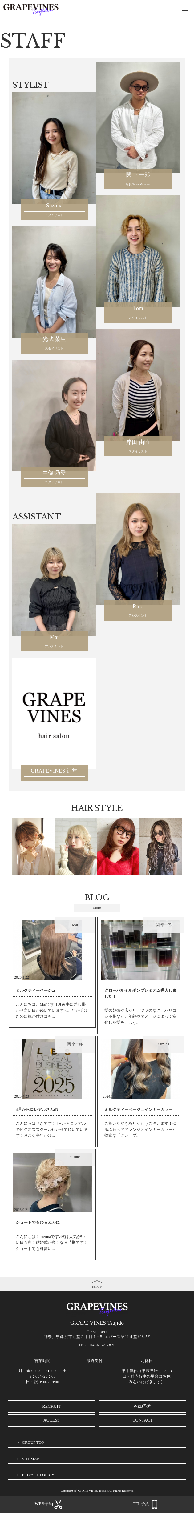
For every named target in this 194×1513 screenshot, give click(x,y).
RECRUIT (51, 1406)
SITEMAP (30, 1458)
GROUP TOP (33, 1442)
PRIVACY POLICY (38, 1474)
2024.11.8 (110, 1096)
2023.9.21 (21, 1209)
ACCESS (51, 1420)
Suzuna (163, 1044)
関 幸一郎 (164, 925)
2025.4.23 (21, 1096)
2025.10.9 (110, 977)
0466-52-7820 (102, 1345)
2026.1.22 (21, 977)
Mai (75, 925)
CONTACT (142, 1420)
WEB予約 (142, 1406)
